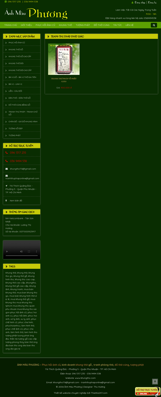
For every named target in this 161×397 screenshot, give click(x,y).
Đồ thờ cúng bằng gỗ (19, 105)
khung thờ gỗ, (21, 276)
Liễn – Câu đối (15, 91)
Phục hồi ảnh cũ (45, 25)
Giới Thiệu (26, 25)
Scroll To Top (155, 381)
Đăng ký (152, 2)
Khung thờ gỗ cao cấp (20, 56)
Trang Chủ (10, 25)
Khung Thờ (65, 25)
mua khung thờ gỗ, (21, 299)
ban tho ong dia (18, 345)
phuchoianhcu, (13, 325)
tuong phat (23, 335)
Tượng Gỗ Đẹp (15, 128)
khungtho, (31, 282)
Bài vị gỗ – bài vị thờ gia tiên (22, 77)
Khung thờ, (11, 272)
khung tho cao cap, (25, 279)
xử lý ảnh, (16, 319)
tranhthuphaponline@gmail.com (22, 177)
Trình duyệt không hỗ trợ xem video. (21, 249)
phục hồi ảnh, (21, 315)
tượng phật (11, 335)
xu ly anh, (26, 319)
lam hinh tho (30, 332)
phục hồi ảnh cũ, (19, 312)
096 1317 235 (14, 1)
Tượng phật (83, 25)
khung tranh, (17, 289)
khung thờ (82, 364)
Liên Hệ (129, 25)
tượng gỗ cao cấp (27, 338)
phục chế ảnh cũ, (15, 328)
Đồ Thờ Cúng (101, 25)
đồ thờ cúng (122, 364)
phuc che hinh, (25, 322)
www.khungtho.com (85, 378)
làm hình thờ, (28, 325)
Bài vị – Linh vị (15, 84)
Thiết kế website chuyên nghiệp (70, 392)
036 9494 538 (31, 1)
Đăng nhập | (141, 2)
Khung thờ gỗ (16, 49)
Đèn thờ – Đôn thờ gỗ (20, 98)
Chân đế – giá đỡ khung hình (23, 121)
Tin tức (117, 25)
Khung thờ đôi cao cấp (20, 70)
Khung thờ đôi (16, 63)
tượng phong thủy (15, 342)
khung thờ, (22, 272)
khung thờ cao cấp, (16, 282)
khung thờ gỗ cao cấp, (17, 286)
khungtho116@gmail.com (21, 168)
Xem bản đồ (14, 200)
